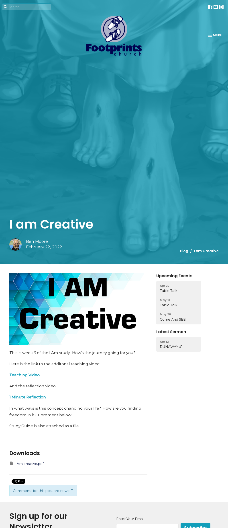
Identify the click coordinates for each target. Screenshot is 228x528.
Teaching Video (24, 375)
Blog (184, 251)
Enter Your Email (130, 519)
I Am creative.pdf (26, 463)
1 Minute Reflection (27, 397)
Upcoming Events (174, 275)
